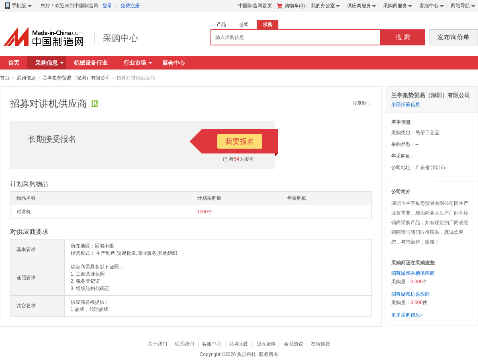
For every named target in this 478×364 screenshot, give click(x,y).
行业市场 (138, 62)
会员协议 (293, 344)
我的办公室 (323, 5)
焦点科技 (246, 354)
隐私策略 (266, 344)
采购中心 (120, 38)
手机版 (18, 5)
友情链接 (320, 344)
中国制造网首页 (255, 5)
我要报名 (239, 141)
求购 (267, 24)
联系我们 (184, 344)
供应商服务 (359, 5)
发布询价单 (453, 37)
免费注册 (130, 5)
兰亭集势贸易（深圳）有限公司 (76, 78)
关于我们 (157, 344)
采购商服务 (395, 5)
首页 (13, 62)
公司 (244, 24)
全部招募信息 (405, 104)
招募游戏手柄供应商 (413, 273)
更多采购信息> (407, 315)
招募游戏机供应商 (410, 294)
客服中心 (429, 5)
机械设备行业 (91, 62)
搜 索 (403, 37)
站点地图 (239, 344)
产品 (221, 24)
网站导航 (460, 5)
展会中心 (173, 62)
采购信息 (49, 62)
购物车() (290, 5)
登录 (107, 5)
